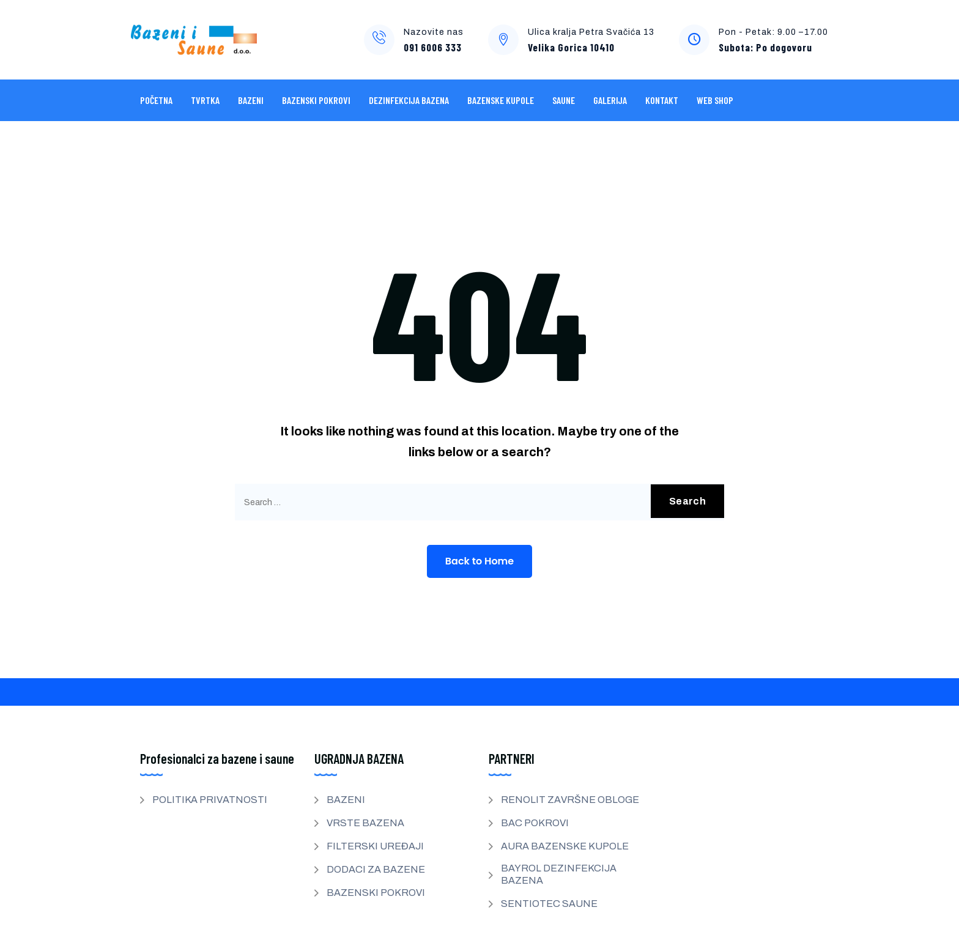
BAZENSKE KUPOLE (500, 100)
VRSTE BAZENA (365, 823)
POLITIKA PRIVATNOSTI (209, 799)
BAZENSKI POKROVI (316, 100)
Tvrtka (205, 100)
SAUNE (563, 100)
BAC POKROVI (535, 823)
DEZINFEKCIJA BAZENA (409, 100)
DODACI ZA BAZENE (376, 869)
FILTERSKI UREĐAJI (375, 846)
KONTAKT (661, 100)
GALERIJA (610, 100)
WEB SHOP (715, 100)
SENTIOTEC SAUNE (549, 903)
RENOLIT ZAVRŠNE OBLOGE (570, 799)
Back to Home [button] (479, 561)
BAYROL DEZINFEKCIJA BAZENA (558, 874)
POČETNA (156, 100)
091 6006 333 (433, 47)
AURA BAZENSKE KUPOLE (565, 846)
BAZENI (251, 100)
